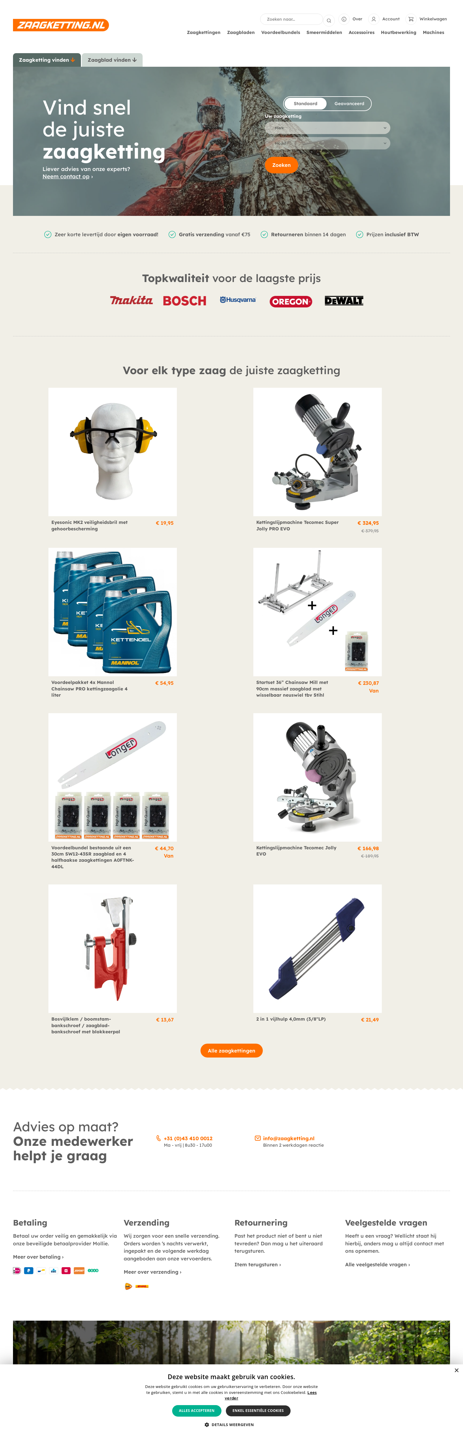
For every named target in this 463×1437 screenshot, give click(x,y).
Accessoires (363, 32)
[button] (231, 1425)
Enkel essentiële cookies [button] (258, 1410)
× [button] (456, 1370)
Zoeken (281, 167)
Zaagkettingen (205, 32)
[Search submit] (329, 19)
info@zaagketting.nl (288, 766)
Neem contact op (66, 175)
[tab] (47, 59)
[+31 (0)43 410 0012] (159, 765)
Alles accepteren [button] (197, 1410)
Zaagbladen (242, 32)
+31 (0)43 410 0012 (188, 766)
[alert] (231, 1400)
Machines (435, 32)
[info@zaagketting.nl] (258, 765)
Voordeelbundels (282, 32)
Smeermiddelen (326, 32)
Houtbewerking (400, 32)
